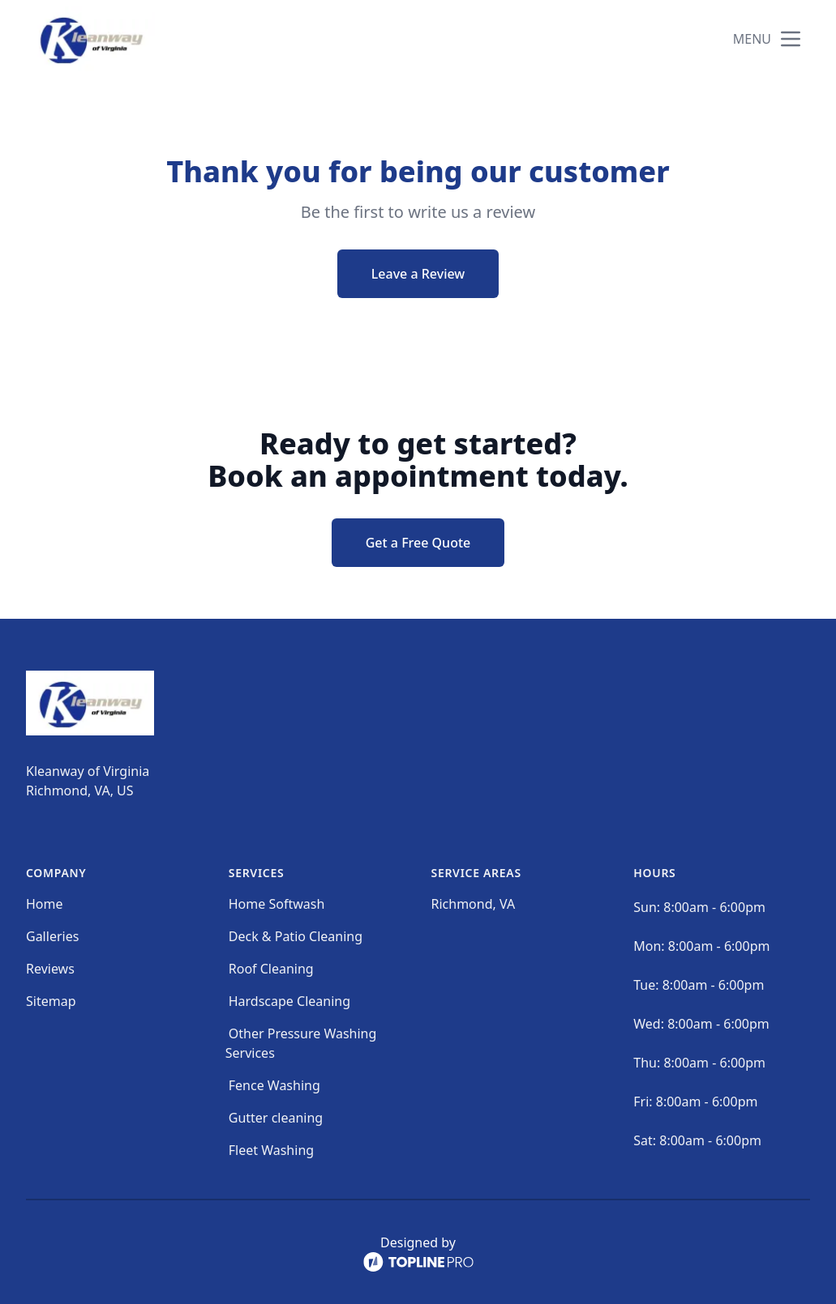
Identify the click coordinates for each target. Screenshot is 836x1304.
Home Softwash (277, 904)
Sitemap (51, 1001)
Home (44, 904)
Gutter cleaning (276, 1118)
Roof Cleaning (271, 969)
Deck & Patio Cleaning (295, 936)
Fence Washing (274, 1085)
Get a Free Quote (418, 543)
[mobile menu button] (790, 38)
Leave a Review (418, 274)
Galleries (52, 936)
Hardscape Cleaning (289, 1001)
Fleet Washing (271, 1150)
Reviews (50, 969)
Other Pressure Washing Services (301, 1043)
